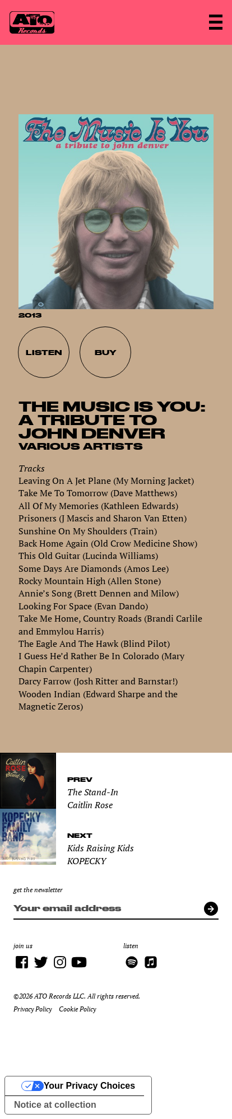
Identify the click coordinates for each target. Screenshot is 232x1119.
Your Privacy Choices (89, 1085)
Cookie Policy (77, 1009)
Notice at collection (55, 1104)
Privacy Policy (32, 1009)
